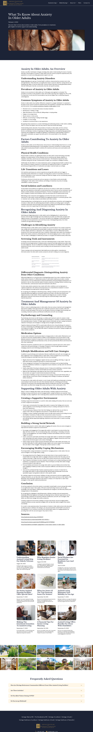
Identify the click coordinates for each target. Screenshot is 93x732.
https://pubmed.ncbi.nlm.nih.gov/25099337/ (32, 517)
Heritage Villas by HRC (28, 717)
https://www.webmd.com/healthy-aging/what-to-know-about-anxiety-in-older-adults (43, 524)
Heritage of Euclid (66, 717)
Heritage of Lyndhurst (55, 717)
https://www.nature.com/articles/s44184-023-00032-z (35, 519)
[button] (52, 2)
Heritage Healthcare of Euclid (46, 720)
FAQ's (79, 3)
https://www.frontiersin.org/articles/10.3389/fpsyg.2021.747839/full (37, 522)
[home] (14, 3)
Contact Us (87, 3)
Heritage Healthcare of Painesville (65, 720)
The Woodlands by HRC (41, 717)
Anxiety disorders (25, 81)
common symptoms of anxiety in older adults (44, 106)
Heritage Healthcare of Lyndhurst (28, 720)
